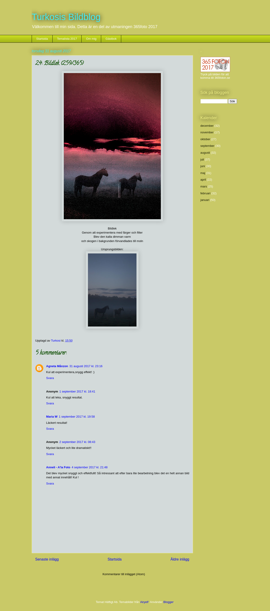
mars (204, 186)
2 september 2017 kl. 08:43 (77, 442)
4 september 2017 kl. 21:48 (90, 467)
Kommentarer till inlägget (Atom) (124, 574)
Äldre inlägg (179, 559)
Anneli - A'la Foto (58, 467)
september (207, 145)
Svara (50, 378)
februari (206, 193)
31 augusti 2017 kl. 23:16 (86, 366)
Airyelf (144, 602)
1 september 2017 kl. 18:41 (77, 391)
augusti (205, 152)
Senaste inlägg (47, 559)
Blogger (168, 602)
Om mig (91, 38)
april (203, 179)
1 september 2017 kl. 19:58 (77, 416)
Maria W (52, 416)
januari (205, 200)
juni (203, 166)
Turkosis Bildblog (66, 17)
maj (203, 173)
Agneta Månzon (57, 366)
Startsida (42, 38)
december (207, 125)
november (207, 132)
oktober (205, 139)
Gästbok (110, 38)
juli (202, 159)
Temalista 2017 (67, 38)
